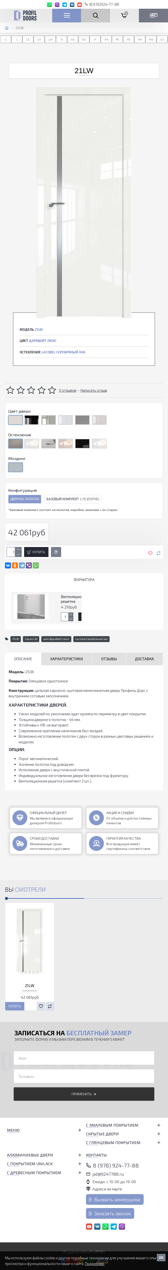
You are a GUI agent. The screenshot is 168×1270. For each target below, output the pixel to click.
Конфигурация (22, 490)
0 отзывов (67, 390)
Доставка (144, 659)
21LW (15, 638)
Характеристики (66, 659)
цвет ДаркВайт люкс (56, 638)
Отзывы (109, 659)
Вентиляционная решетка (75, 599)
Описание (23, 659)
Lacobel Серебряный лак (91, 638)
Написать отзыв (94, 390)
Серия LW (31, 638)
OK (161, 1257)
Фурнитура (84, 579)
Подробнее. (95, 1263)
